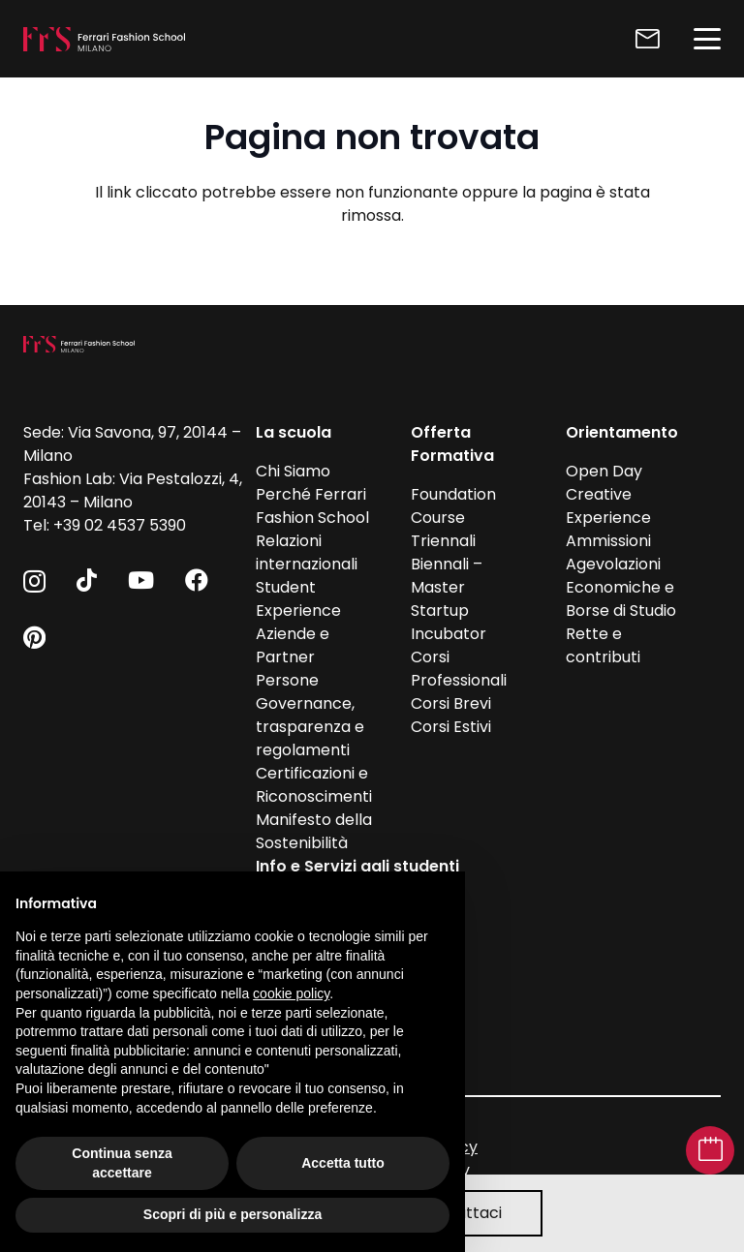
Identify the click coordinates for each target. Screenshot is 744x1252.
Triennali (443, 541)
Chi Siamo (293, 471)
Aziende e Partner (292, 645)
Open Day (604, 471)
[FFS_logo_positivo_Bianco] (104, 39)
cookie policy (291, 993)
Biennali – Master (446, 575)
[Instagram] (34, 581)
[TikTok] (87, 580)
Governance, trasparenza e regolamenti (310, 726)
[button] (707, 38)
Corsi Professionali (459, 668)
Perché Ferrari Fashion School (312, 506)
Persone (287, 680)
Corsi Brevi (451, 703)
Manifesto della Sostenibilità (314, 831)
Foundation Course (453, 506)
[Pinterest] (34, 637)
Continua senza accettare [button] (121, 1162)
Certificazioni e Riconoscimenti (314, 785)
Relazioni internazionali (306, 552)
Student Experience (298, 599)
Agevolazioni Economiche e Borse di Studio (621, 587)
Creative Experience (608, 506)
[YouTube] (141, 580)
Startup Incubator (448, 622)
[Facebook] (196, 580)
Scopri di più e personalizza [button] (232, 1214)
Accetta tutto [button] (343, 1163)
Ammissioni (608, 541)
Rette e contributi (603, 645)
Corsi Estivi (451, 727)
